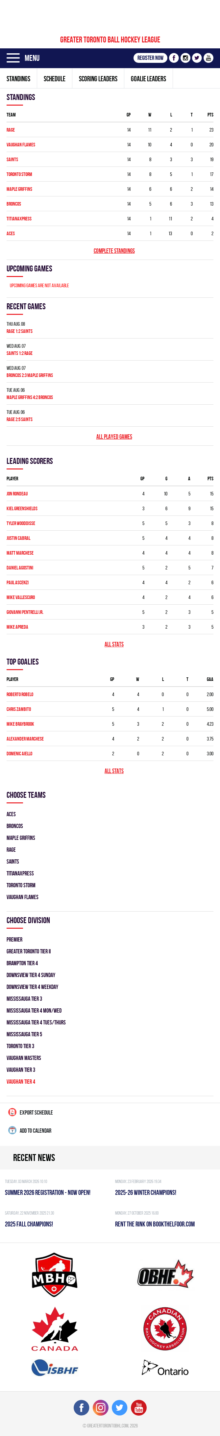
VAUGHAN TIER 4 (21, 1081)
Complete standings (114, 250)
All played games (114, 436)
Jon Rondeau (17, 493)
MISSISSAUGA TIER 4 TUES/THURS (36, 1022)
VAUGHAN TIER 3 (21, 1070)
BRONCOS (14, 204)
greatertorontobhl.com (107, 1425)
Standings (18, 79)
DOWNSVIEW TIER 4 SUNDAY (31, 975)
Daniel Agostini (20, 567)
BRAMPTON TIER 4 (22, 963)
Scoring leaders (98, 79)
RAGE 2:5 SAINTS (20, 419)
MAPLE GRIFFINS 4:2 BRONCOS (30, 397)
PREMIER (14, 939)
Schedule (54, 79)
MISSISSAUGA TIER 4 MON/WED (34, 1010)
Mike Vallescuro (21, 597)
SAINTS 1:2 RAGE (20, 353)
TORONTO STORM (19, 174)
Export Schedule (30, 1112)
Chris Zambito (19, 709)
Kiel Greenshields (22, 508)
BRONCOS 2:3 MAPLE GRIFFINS (30, 375)
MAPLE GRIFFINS (19, 189)
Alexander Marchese (25, 739)
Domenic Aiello (19, 753)
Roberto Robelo (20, 694)
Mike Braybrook (20, 724)
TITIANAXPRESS (19, 218)
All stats (114, 644)
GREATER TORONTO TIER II (29, 951)
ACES (11, 233)
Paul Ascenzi (18, 582)
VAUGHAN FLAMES (21, 144)
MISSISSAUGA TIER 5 (24, 1034)
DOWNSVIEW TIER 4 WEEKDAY (32, 987)
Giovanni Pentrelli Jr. (25, 612)
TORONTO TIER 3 (20, 1046)
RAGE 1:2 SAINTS (20, 331)
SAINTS (12, 159)
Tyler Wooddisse (21, 523)
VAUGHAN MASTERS (24, 1058)
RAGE (11, 130)
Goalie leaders (148, 79)
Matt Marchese (20, 553)
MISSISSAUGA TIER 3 (24, 998)
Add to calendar (29, 1130)
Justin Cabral (18, 538)
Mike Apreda (17, 627)
